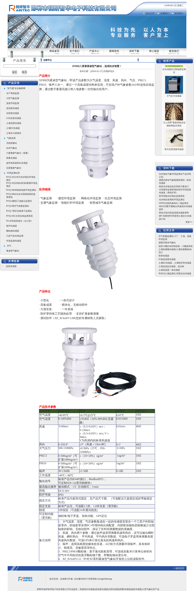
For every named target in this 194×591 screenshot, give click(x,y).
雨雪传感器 (164, 256)
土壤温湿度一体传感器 (169, 270)
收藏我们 (165, 13)
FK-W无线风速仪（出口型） (19, 221)
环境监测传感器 (13, 241)
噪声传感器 (11, 226)
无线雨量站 (11, 143)
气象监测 (11, 138)
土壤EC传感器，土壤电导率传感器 (175, 263)
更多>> (189, 222)
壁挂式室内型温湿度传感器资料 (174, 213)
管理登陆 (92, 579)
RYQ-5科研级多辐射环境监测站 (21, 190)
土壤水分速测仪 (13, 133)
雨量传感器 (11, 158)
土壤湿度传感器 (13, 123)
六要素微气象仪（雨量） (18, 153)
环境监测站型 (13, 173)
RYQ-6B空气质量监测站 (17, 206)
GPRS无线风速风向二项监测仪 (173, 203)
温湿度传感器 (12, 108)
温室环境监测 (12, 103)
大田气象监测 (12, 98)
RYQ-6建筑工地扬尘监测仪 (19, 201)
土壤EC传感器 (13, 128)
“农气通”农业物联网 (16, 88)
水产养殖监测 (12, 93)
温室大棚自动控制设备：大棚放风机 (176, 246)
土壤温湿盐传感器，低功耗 (171, 266)
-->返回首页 (178, 568)
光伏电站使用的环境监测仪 (172, 199)
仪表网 (63, 579)
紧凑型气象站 (12, 251)
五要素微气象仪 (13, 168)
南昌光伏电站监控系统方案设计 (174, 186)
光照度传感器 (12, 113)
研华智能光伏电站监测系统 (172, 196)
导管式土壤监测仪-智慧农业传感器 (175, 273)
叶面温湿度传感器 (167, 259)
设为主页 (150, 13)
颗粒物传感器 (12, 231)
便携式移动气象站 (167, 242)
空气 (9, 246)
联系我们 (179, 13)
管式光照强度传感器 (174, 152)
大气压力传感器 (174, 98)
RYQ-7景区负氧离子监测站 (19, 211)
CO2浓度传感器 (13, 118)
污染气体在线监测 (14, 236)
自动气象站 (11, 148)
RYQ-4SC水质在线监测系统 (19, 216)
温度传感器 (11, 266)
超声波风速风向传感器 (17, 163)
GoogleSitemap (104, 579)
